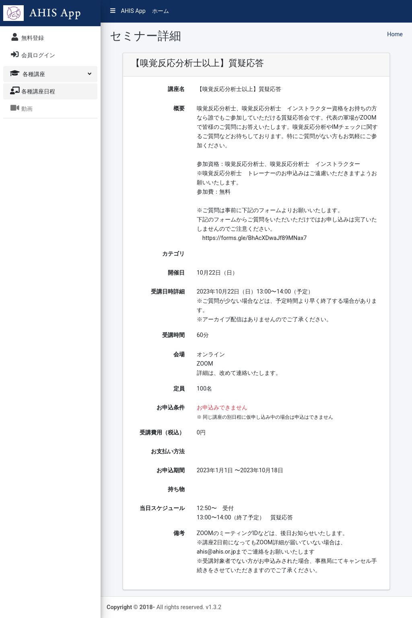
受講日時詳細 (168, 291)
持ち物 (176, 489)
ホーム (160, 11)
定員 (179, 388)
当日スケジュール (162, 508)
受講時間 (173, 335)
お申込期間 (171, 470)
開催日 (176, 272)
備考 (179, 533)
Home (395, 34)
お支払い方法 (168, 451)
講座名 (176, 89)
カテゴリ (173, 253)
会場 (179, 354)
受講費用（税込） (162, 432)
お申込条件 (171, 407)
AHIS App (128, 11)
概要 (179, 108)
